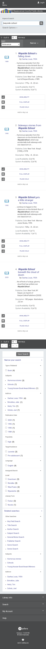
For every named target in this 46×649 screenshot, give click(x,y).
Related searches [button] (11, 511)
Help (4, 618)
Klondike (11, 483)
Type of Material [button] (11, 365)
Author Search (13, 529)
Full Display (15, 102)
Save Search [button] (23, 354)
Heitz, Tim (11, 406)
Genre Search (12, 545)
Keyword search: (8, 18)
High (10, 442)
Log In (42, 3)
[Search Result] (6, 57)
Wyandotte (12, 491)
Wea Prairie (12, 487)
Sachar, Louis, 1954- (15, 398)
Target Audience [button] (11, 447)
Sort (3, 41)
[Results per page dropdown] (14, 37)
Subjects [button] (8, 375)
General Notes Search (15, 537)
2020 (10, 420)
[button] (34, 43)
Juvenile (11, 452)
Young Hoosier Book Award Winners (21, 388)
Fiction (10, 501)
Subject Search (13, 533)
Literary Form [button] (10, 496)
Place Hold (15, 107)
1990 (10, 428)
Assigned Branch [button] (11, 471)
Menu (4, 4)
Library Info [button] (23, 597)
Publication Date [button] (11, 415)
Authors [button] (8, 393)
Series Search (12, 549)
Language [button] (9, 461)
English (11, 466)
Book (10, 370)
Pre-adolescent (14, 456)
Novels (10, 505)
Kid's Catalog (23, 642)
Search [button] (23, 604)
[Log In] (38, 3)
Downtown (12, 479)
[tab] (34, 43)
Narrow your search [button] (12, 360)
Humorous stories (14, 380)
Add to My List (23, 112)
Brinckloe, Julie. (14, 402)
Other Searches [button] (10, 516)
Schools (11, 384)
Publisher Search (13, 541)
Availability (15, 97)
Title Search (12, 525)
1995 (10, 424)
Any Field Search (13, 521)
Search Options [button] (9, 28)
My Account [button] (23, 611)
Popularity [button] (8, 437)
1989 (10, 432)
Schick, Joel (12, 410)
